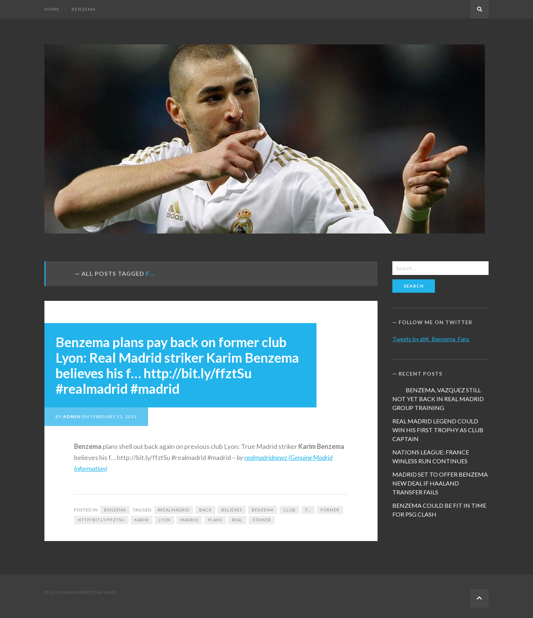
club (289, 509)
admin (71, 416)
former (330, 509)
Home (52, 9)
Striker (261, 519)
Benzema (83, 9)
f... (308, 509)
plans (215, 519)
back (205, 509)
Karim (141, 519)
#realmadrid (174, 509)
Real (237, 519)
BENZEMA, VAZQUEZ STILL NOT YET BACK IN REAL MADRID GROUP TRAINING (438, 398)
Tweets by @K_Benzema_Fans (430, 338)
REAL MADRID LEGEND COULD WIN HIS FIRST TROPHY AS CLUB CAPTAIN (437, 429)
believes (231, 509)
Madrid (189, 519)
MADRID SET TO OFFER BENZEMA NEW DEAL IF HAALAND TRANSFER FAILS (440, 483)
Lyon (164, 519)
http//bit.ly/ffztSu (101, 519)
